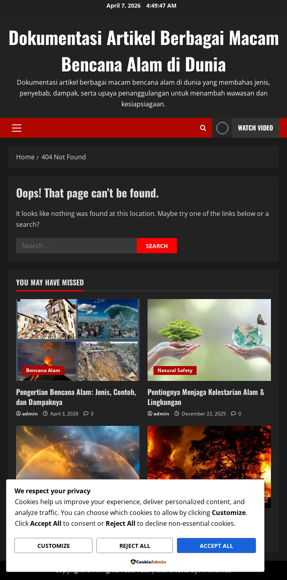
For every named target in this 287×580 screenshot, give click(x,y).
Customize (53, 545)
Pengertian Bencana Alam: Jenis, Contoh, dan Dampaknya (76, 397)
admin (30, 413)
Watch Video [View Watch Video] (242, 128)
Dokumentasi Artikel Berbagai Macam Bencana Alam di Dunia (143, 50)
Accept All (216, 545)
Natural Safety (175, 370)
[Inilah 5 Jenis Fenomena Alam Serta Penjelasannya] (77, 467)
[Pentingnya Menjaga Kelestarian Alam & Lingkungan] (209, 340)
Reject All (134, 545)
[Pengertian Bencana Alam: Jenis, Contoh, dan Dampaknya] (77, 340)
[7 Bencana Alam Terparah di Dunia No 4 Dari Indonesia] (209, 467)
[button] (16, 127)
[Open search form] (203, 128)
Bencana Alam (43, 370)
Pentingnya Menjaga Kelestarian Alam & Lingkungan (206, 397)
